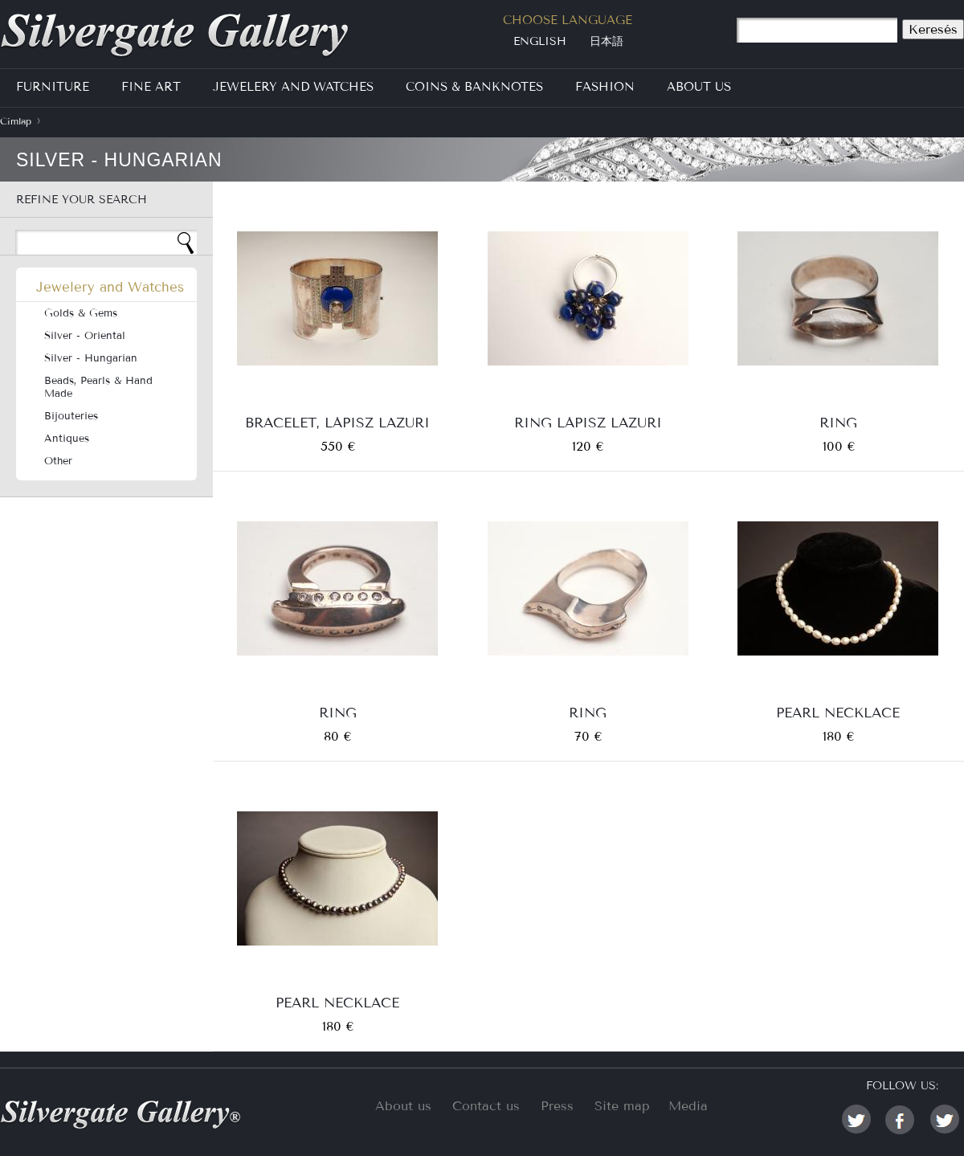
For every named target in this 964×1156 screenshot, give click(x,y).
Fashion (605, 87)
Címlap (15, 121)
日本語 (606, 41)
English (539, 41)
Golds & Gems (80, 313)
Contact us (486, 1105)
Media (688, 1105)
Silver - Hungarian (90, 358)
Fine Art (151, 87)
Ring (838, 422)
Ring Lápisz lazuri (588, 422)
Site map (622, 1105)
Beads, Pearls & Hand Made (98, 387)
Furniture (52, 87)
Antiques (66, 438)
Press (557, 1105)
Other (58, 461)
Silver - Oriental (84, 335)
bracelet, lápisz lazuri (337, 422)
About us (403, 1105)
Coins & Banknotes (474, 87)
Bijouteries (71, 416)
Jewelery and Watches (293, 87)
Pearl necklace (838, 712)
